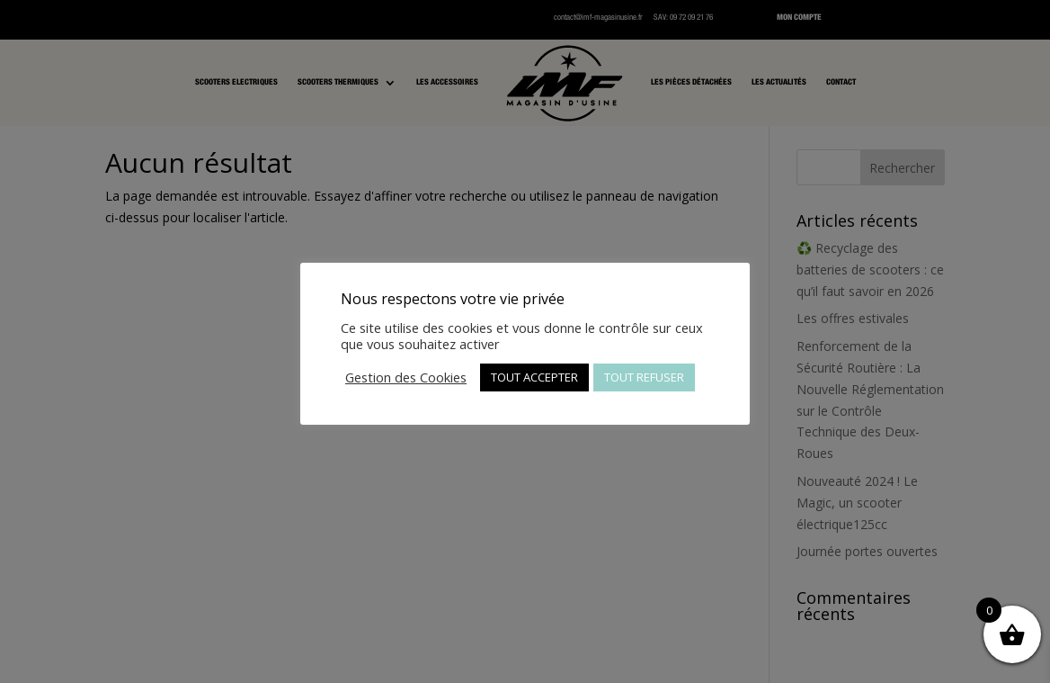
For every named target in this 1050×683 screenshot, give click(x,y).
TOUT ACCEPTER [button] (534, 377)
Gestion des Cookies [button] (406, 377)
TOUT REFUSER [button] (644, 377)
